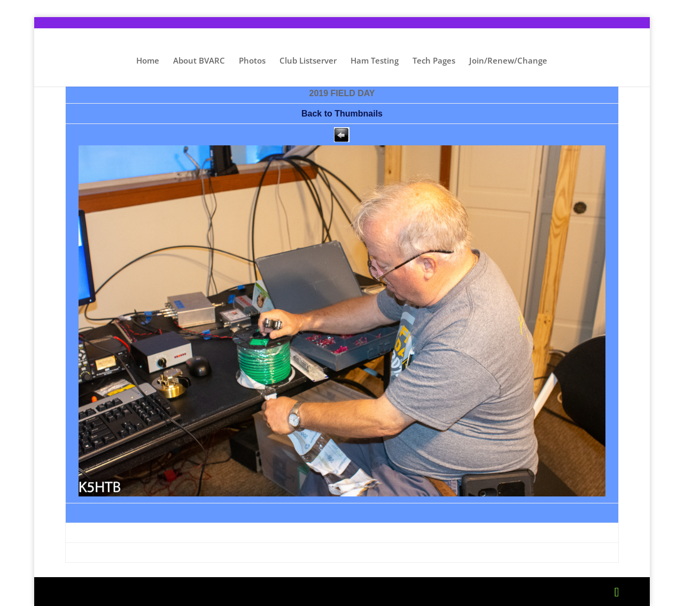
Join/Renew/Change (508, 61)
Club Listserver (308, 61)
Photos (252, 61)
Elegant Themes (150, 591)
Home (147, 61)
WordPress (265, 591)
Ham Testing (375, 61)
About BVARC (199, 61)
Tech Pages (434, 61)
